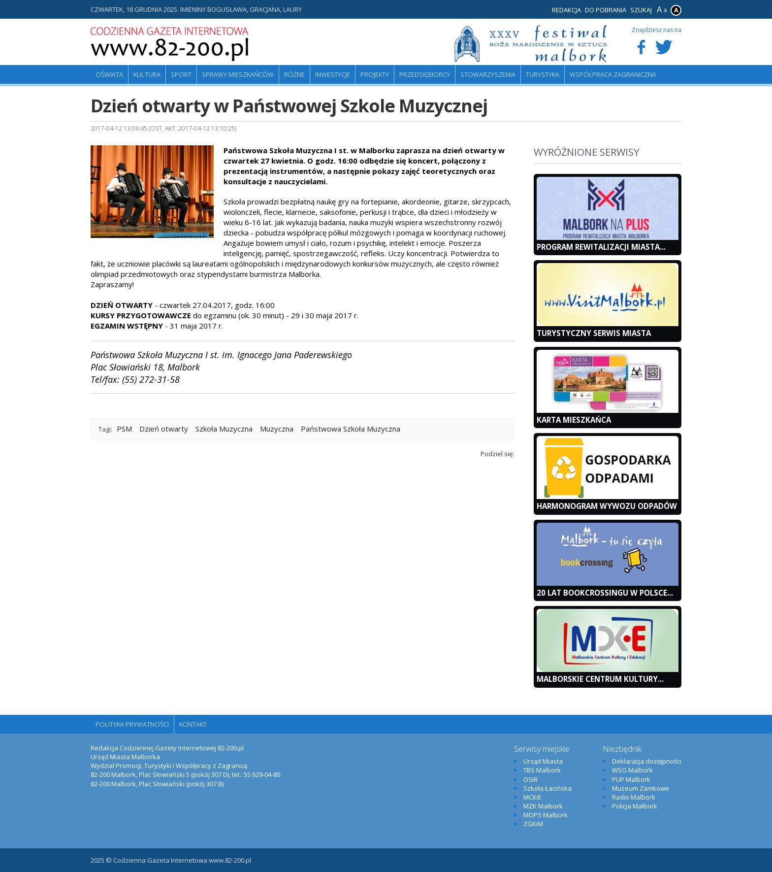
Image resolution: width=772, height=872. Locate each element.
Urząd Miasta (543, 761)
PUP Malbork (631, 779)
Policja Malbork (634, 806)
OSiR (530, 779)
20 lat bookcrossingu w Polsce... (605, 593)
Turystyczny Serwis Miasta (594, 333)
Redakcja (566, 9)
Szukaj (641, 9)
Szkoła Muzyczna (224, 429)
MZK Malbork (543, 806)
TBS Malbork (542, 770)
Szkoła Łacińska (547, 788)
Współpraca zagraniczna (613, 74)
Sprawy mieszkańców (238, 74)
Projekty (374, 74)
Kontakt (193, 724)
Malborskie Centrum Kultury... (600, 679)
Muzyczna (276, 429)
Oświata (109, 74)
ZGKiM (533, 823)
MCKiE (532, 797)
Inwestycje (332, 74)
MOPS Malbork (545, 814)
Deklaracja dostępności (646, 761)
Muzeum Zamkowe (640, 788)
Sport (181, 74)
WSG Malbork (632, 770)
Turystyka (542, 74)
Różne (294, 74)
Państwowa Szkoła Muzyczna (350, 429)
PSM (124, 429)
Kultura (147, 74)
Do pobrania (605, 9)
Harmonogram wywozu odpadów (607, 506)
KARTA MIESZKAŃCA (574, 420)
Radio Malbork (633, 797)
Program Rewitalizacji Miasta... (601, 247)
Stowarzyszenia (487, 74)
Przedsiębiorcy (424, 74)
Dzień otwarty (163, 429)
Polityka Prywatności (132, 724)
